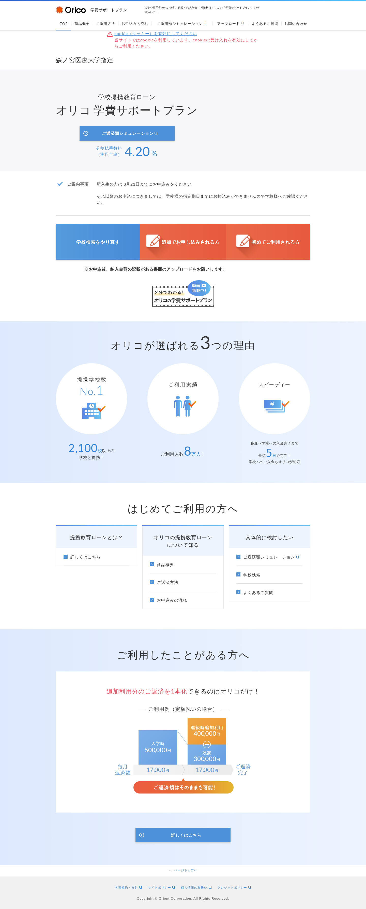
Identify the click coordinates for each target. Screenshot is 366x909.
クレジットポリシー (234, 887)
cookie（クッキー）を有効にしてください (155, 33)
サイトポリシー (161, 887)
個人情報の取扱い (196, 887)
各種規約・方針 (128, 887)
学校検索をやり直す (98, 242)
